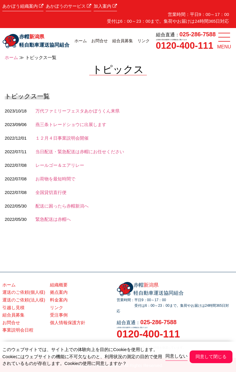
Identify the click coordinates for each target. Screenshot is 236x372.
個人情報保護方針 (67, 322)
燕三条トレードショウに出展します (70, 124)
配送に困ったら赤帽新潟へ (62, 206)
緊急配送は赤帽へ (53, 219)
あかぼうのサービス (68, 6)
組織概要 (59, 285)
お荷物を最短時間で (55, 179)
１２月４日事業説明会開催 (62, 138)
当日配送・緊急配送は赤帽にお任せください (79, 151)
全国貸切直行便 (50, 192)
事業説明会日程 (17, 330)
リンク (143, 40)
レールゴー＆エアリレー (59, 165)
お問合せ (99, 40)
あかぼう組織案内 (22, 6)
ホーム (80, 40)
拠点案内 (59, 292)
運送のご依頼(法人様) (23, 300)
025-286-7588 (198, 34)
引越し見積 (13, 307)
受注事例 (59, 315)
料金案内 (59, 300)
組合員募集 (122, 40)
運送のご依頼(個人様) (23, 292)
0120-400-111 (184, 45)
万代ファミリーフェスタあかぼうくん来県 (77, 111)
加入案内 (105, 6)
